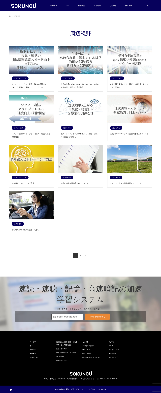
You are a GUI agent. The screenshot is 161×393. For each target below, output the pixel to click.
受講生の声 (34, 357)
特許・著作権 (86, 353)
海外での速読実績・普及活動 (66, 353)
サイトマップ (113, 357)
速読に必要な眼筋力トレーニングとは (75, 183)
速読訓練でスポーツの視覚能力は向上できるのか (129, 134)
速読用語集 (112, 353)
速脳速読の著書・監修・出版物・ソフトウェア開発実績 (67, 343)
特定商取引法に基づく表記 (91, 357)
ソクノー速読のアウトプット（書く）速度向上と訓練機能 (31, 135)
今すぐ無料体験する (97, 317)
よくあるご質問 (114, 350)
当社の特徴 (60, 356)
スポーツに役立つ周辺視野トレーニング (125, 183)
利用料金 (97, 6)
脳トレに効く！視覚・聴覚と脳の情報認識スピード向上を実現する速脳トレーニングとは (31, 85)
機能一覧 (81, 6)
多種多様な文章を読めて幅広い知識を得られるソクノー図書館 (129, 85)
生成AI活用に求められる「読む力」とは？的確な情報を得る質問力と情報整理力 (80, 85)
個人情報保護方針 (88, 346)
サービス (53, 6)
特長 (67, 6)
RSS (11, 389)
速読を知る (67, 128)
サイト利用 (86, 350)
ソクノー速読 (67, 78)
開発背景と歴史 (61, 360)
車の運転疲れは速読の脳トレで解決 (25, 230)
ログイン (144, 6)
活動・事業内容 (61, 349)
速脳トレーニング (20, 78)
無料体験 (128, 6)
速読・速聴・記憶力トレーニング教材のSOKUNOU (85, 389)
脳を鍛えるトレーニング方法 (23, 183)
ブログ (111, 346)
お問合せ (112, 6)
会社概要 (85, 342)
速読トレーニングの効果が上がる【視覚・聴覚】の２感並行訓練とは (80, 135)
